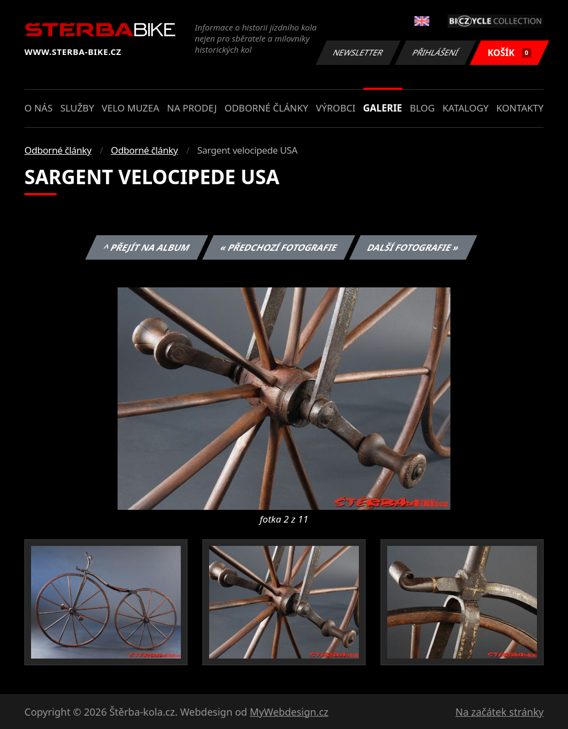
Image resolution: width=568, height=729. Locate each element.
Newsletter (358, 52)
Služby (77, 108)
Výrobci (335, 108)
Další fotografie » (413, 247)
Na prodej (192, 108)
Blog (422, 108)
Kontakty (520, 108)
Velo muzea (130, 108)
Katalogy (466, 108)
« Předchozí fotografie (278, 247)
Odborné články (266, 108)
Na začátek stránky (499, 711)
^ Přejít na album (146, 247)
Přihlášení (435, 52)
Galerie (382, 108)
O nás (38, 108)
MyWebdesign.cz (289, 711)
